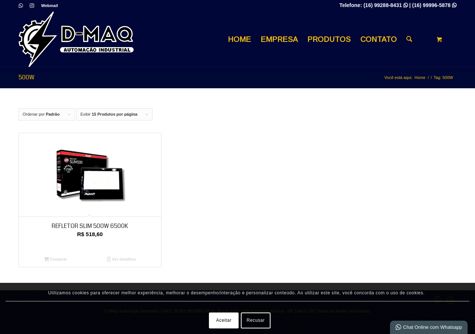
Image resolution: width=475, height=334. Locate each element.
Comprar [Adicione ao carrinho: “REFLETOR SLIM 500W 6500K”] (55, 260)
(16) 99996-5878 (434, 5)
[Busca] (409, 39)
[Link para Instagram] (31, 5)
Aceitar (224, 320)
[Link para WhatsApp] (20, 5)
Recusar (256, 320)
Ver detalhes (121, 260)
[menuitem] (47, 5)
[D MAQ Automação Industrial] (76, 39)
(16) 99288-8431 (385, 5)
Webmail (49, 5)
